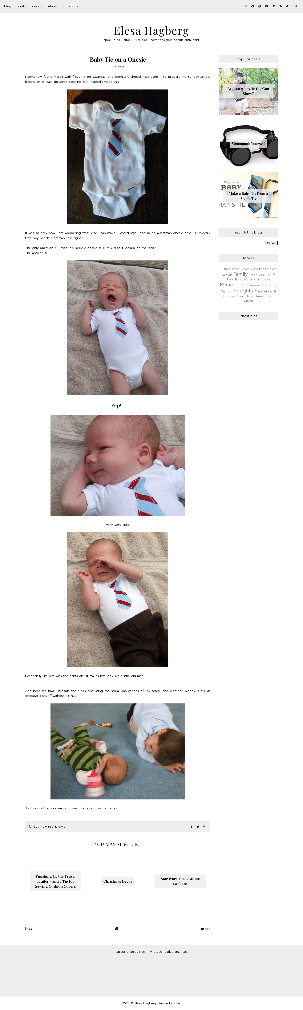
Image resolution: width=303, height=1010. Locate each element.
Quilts (267, 280)
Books (22, 6)
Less (28, 928)
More (205, 928)
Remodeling (234, 284)
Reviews (255, 285)
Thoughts (242, 291)
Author (225, 269)
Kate (177, 1003)
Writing (248, 301)
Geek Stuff (267, 274)
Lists (259, 279)
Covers (37, 6)
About (53, 6)
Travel (250, 296)
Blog (7, 6)
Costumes (258, 269)
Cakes (245, 269)
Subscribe (71, 6)
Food (254, 274)
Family (33, 827)
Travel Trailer (264, 296)
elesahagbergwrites (169, 952)
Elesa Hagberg (151, 30)
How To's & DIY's (53, 827)
